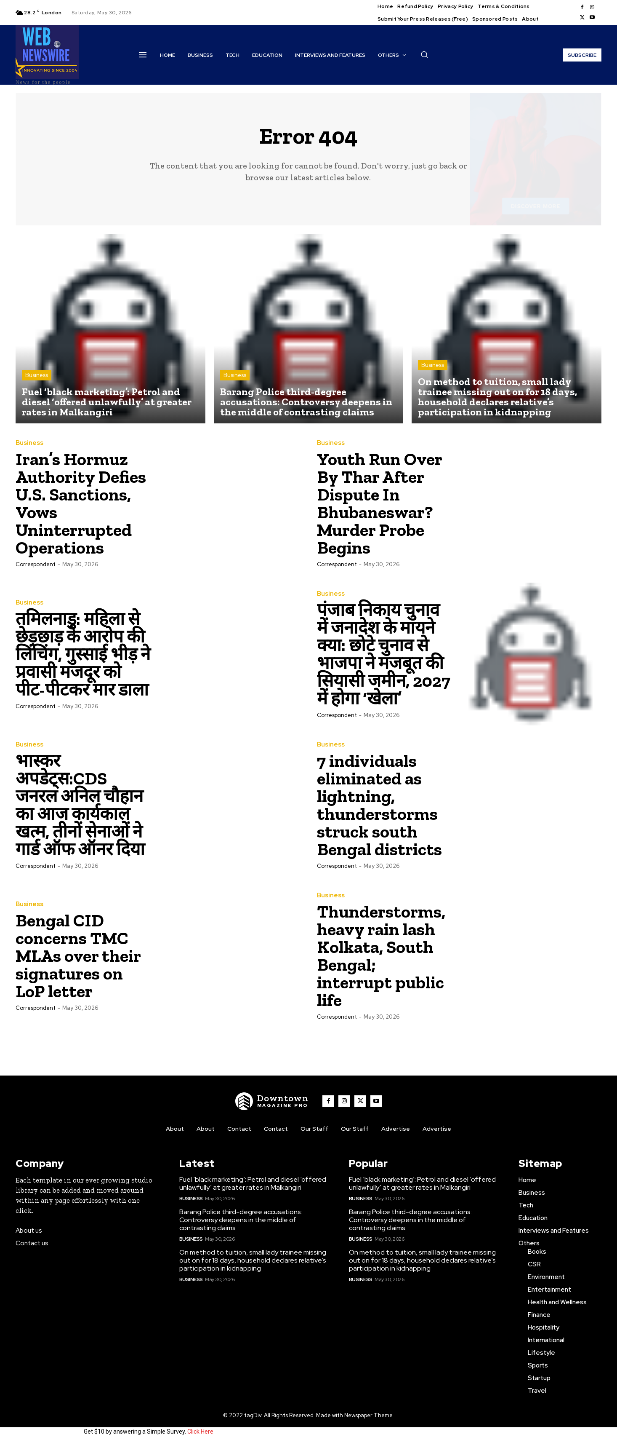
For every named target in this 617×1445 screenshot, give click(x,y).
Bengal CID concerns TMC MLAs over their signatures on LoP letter (78, 956)
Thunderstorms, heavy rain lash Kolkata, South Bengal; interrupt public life (381, 956)
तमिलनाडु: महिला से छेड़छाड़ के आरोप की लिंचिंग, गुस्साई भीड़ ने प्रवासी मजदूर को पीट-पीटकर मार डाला (83, 654)
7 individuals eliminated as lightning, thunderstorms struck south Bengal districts (379, 805)
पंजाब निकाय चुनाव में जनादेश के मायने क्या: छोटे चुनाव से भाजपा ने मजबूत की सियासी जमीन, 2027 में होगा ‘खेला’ (383, 654)
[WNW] (271, 1101)
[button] (424, 54)
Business (36, 375)
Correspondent (36, 564)
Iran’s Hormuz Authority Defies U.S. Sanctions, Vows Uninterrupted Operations (81, 503)
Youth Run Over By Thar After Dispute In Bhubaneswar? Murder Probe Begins (379, 503)
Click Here (200, 1431)
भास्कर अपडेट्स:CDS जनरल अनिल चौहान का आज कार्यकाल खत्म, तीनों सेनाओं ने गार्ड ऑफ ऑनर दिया (80, 805)
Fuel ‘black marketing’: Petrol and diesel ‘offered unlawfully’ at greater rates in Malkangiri (252, 1183)
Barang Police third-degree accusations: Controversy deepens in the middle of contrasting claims (240, 1219)
